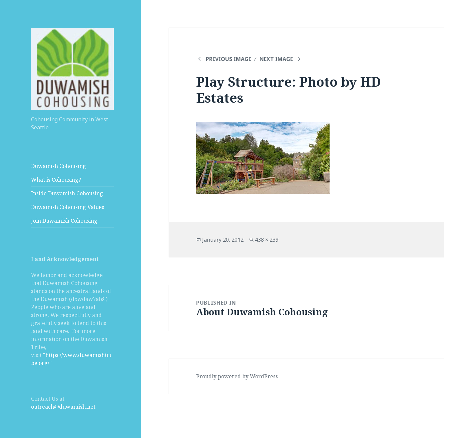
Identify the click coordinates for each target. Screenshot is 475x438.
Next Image (276, 59)
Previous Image (228, 59)
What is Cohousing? (56, 179)
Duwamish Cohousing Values (67, 207)
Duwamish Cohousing (58, 166)
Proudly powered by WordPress (237, 376)
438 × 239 (267, 239)
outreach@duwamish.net (63, 406)
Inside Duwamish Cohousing (67, 193)
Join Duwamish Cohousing (64, 220)
